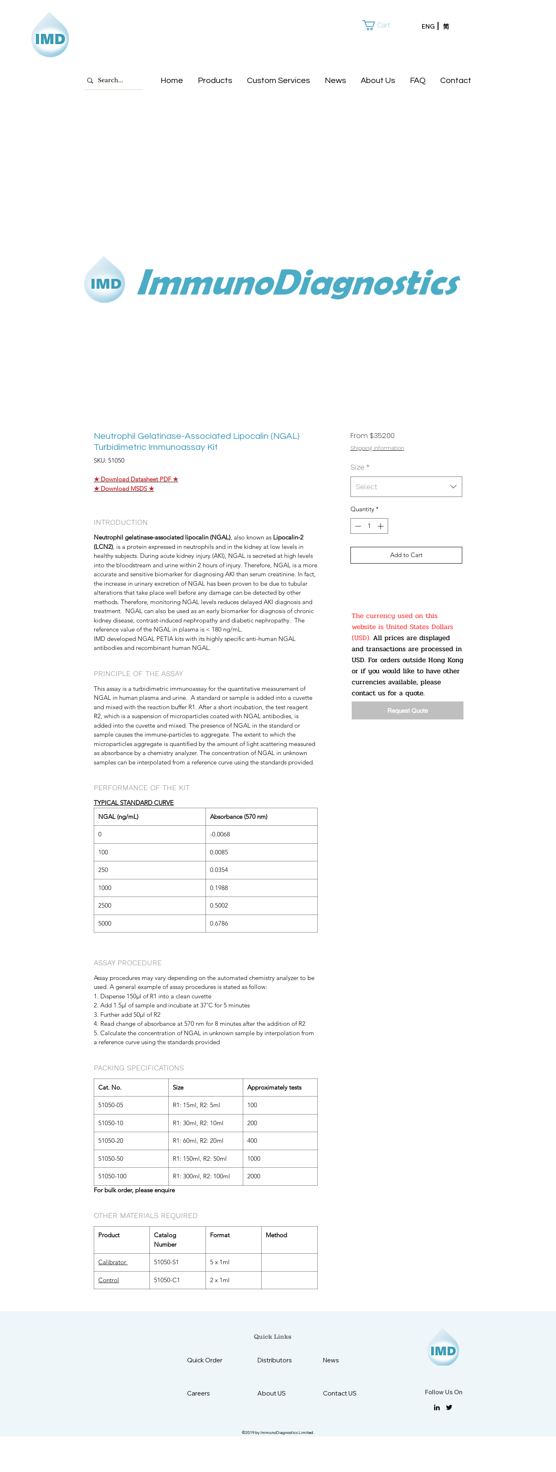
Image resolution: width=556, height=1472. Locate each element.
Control (108, 1280)
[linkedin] (437, 1407)
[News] (343, 1360)
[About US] (278, 1393)
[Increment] (381, 526)
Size (360, 467)
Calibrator (113, 1262)
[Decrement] (357, 526)
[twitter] (449, 1407)
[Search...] (112, 80)
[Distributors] (278, 1360)
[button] (382, 25)
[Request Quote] (407, 710)
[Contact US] (343, 1393)
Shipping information (377, 448)
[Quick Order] (211, 1360)
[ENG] (432, 26)
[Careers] (207, 1393)
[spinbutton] (369, 526)
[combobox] (406, 486)
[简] (453, 26)
